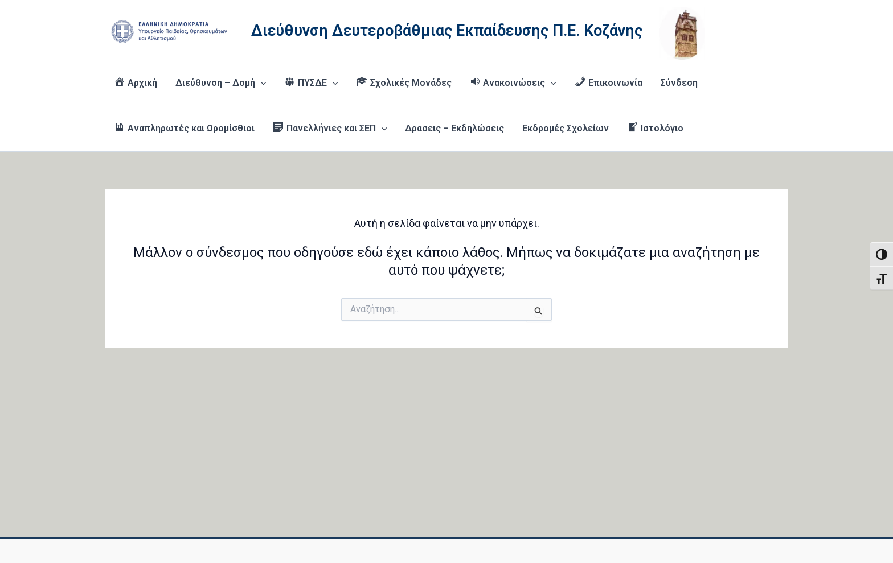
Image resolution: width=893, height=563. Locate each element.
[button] (261, 83)
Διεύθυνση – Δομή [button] (221, 83)
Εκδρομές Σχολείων (565, 128)
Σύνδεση (679, 82)
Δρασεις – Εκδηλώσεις (454, 128)
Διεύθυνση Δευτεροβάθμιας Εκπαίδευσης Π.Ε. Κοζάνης (446, 31)
